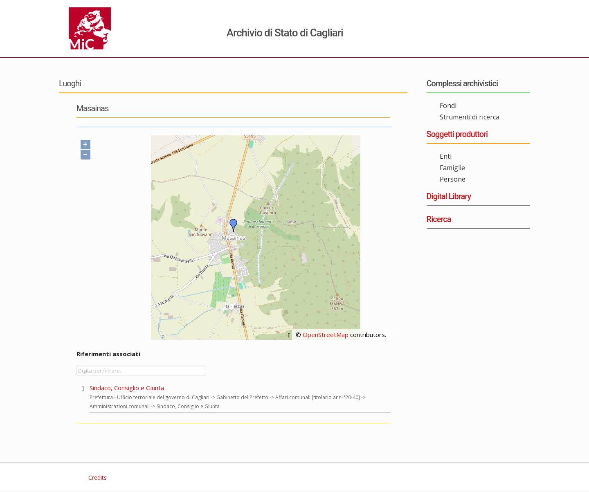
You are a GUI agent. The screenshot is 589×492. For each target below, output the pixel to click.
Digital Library (449, 196)
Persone (452, 179)
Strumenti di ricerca (469, 116)
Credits (97, 477)
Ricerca (439, 219)
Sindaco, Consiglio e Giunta (127, 388)
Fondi (448, 105)
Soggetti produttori (457, 134)
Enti (446, 156)
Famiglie (452, 167)
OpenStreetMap (325, 334)
